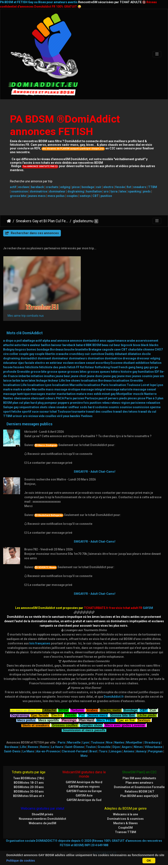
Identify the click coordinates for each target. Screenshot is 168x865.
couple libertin (45, 354)
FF (77, 367)
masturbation (66, 394)
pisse (76, 187)
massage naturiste (119, 389)
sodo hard (87, 407)
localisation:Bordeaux (96, 380)
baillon (46, 345)
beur (117, 345)
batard (80, 345)
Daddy (109, 354)
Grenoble (23, 371)
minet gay (109, 394)
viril (59, 416)
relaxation (153, 402)
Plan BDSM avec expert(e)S (139, 796)
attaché (8, 345)
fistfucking (102, 367)
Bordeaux (57, 349)
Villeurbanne (153, 747)
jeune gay (109, 376)
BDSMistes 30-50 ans (29, 791)
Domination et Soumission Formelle (139, 787)
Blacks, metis (110, 709)
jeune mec (124, 376)
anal (54, 340)
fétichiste (31, 367)
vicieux (33, 416)
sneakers (139, 187)
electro (108, 187)
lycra (114, 191)
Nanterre (150, 394)
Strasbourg (152, 742)
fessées (19, 367)
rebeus (115, 402)
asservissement (147, 340)
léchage (41, 380)
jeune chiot (78, 376)
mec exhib (94, 394)
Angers (127, 747)
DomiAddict (9, 221)
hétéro (115, 371)
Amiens (129, 751)
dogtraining (75, 191)
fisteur (89, 367)
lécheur (53, 380)
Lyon (160, 385)
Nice (109, 742)
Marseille (38, 389)
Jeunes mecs (97, 715)
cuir (98, 187)
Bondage (130, 709)
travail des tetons (125, 411)
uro (106, 191)
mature (81, 394)
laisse (7, 380)
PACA (60, 398)
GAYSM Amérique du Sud (84, 800)
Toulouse (64, 411)
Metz (84, 755)
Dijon (116, 747)
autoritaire (21, 345)
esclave (23, 187)
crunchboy (76, 354)
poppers (63, 402)
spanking (134, 191)
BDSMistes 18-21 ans (29, 782)
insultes (49, 376)
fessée (120, 187)
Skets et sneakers (35, 724)
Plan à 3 (151, 398)
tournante (78, 411)
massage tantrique (16, 394)
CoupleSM (125, 827)
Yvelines (87, 416)
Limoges (115, 751)
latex (122, 191)
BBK (89, 345)
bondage (88, 187)
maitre (7, 389)
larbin (16, 380)
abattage (28, 340)
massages (37, 394)
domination (96, 358)
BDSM (96, 345)
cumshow (97, 354)
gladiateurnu (83, 221)
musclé (138, 394)
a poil (18, 340)
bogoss (20, 349)
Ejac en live (126, 719)
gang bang (135, 367)
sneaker (62, 407)
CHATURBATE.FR (104, 853)
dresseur (143, 358)
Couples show (91, 724)
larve (24, 380)
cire (6, 354)
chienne (148, 349)
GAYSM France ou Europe (84, 791)
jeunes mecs (37, 196)
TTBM (152, 187)
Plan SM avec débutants (139, 778)
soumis (113, 407)
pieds (147, 191)
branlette (81, 349)
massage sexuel (144, 389)
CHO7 (159, 349)
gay (146, 367)
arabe (131, 340)
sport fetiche (12, 411)
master (51, 394)
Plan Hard (86, 719)
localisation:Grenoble (127, 380)
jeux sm (158, 376)
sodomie (101, 407)
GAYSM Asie (84, 795)
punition (106, 196)
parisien (78, 398)
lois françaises (39, 643)
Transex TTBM (125, 832)
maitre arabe (22, 389)
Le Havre (57, 747)
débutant (121, 354)
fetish (71, 367)
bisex (136, 345)
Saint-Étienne (74, 747)
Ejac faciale (39, 715)
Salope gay (11, 407)
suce (35, 411)
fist (129, 187)
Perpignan (155, 751)
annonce (63, 340)
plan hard (30, 402)
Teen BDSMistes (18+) (28, 778)
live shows (73, 380)
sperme (155, 407)
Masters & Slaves (125, 823)
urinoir (17, 416)
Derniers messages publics (29, 424)
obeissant (38, 398)
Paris (68, 398)
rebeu (106, 402)
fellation (155, 362)
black (145, 345)
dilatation (134, 354)
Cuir (153, 709)
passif (102, 398)
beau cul (107, 345)
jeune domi (94, 376)
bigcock (126, 345)
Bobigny (9, 349)
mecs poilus (56, 196)
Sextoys (144, 719)
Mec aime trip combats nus (26, 315)
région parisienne (133, 402)
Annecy (141, 751)
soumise (126, 407)
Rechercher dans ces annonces (32, 233)
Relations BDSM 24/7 (139, 791)
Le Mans (28, 751)
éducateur (10, 362)
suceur (44, 411)
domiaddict (28, 358)
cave (117, 349)
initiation (37, 376)
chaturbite (135, 349)
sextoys (85, 196)
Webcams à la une (125, 814)
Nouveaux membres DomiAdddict (42, 818)
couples (72, 196)
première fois (79, 402)
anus (103, 340)
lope (153, 385)
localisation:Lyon (39, 385)
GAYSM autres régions (84, 786)
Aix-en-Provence (48, 751)
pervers (113, 398)
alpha (46, 340)
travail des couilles (99, 411)
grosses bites (77, 371)
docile (146, 354)
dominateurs (78, 358)
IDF (156, 371)
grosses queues (98, 371)
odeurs (50, 398)
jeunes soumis (142, 376)
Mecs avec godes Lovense (125, 724)
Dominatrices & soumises (125, 818)
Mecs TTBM (105, 719)
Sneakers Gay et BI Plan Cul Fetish (42, 221)
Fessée (70, 715)
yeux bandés (71, 416)
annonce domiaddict (84, 340)
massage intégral (93, 389)
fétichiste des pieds (53, 367)
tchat (53, 411)
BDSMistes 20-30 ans (29, 787)
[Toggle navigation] (157, 54)
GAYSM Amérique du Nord (84, 782)
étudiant (129, 362)
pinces (132, 398)
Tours (103, 751)
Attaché (50, 709)
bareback (37, 187)
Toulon (91, 747)
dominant (44, 358)
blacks (153, 345)
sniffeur (73, 407)
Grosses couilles (65, 724)
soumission (19, 191)
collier (13, 354)
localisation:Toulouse (124, 385)
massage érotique (67, 389)
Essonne (117, 362)
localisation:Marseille (67, 385)
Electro (56, 715)
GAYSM (148, 608)
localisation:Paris (96, 385)
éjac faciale (26, 362)
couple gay (26, 354)
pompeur (50, 402)
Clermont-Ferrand (74, 751)
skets (44, 407)
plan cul (17, 402)
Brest (93, 751)
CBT (96, 196)
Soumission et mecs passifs (84, 729)
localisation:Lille (15, 385)
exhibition (142, 362)
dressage (129, 358)
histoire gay (129, 371)
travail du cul (147, 411)
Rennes (33, 747)
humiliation (94, 191)
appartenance (116, 340)
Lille (62, 380)
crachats (52, 187)
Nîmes (138, 747)
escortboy (103, 362)
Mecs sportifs (48, 719)
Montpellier (124, 394)
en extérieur (54, 362)
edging (65, 187)
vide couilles (47, 416)
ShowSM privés (42, 814)
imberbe (24, 376)
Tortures (77, 709)
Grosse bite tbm (123, 715)
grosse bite (18, 196)
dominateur (57, 191)
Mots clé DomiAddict (25, 333)
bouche (69, 349)
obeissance (22, 398)
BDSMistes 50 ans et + (28, 796)
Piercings (69, 719)
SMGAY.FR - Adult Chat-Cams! (94, 471)
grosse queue (57, 371)
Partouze (91, 398)
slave (52, 407)
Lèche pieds (147, 715)
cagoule (107, 349)
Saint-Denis (12, 751)
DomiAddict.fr (114, 696)
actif (13, 187)
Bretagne (95, 349)
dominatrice (38, 191)
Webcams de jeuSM (42, 823)
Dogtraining (20, 715)
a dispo (8, 340)
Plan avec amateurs (139, 782)
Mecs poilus (26, 719)
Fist (82, 715)
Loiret (145, 385)
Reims (44, 747)
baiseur (56, 345)
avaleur (35, 345)
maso (50, 389)
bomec (31, 349)
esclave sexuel (84, 362)
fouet (114, 367)
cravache (62, 354)
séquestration (29, 407)
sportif (26, 411)
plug (41, 402)
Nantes (8, 398)
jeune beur (63, 376)
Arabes (92, 709)
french (123, 367)
